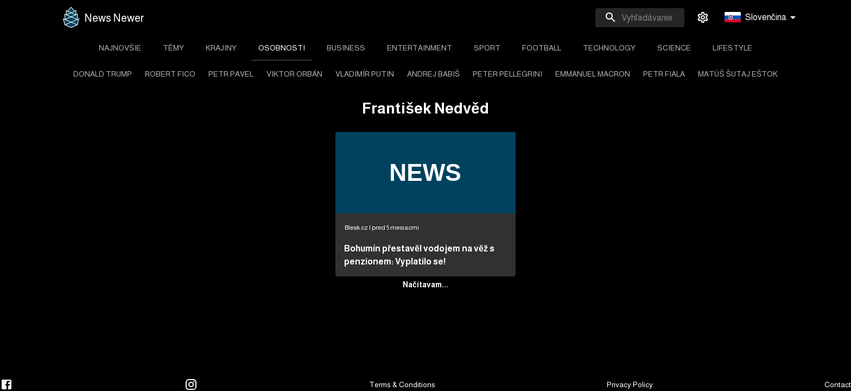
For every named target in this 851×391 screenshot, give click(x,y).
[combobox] (639, 17)
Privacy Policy (630, 384)
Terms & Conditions (402, 384)
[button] (762, 18)
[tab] (120, 48)
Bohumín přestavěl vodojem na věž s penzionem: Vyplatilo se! (419, 255)
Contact (837, 384)
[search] (639, 17)
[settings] (703, 17)
